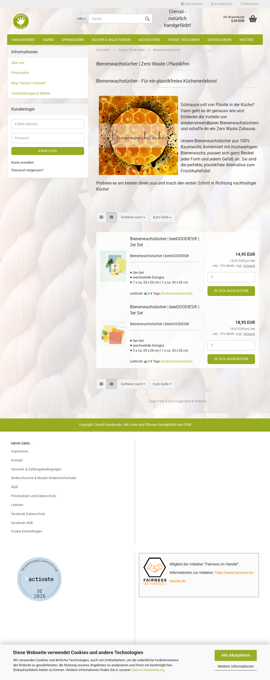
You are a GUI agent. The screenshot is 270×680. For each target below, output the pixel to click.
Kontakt (17, 460)
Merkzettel (249, 4)
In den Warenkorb (231, 291)
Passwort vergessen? (27, 170)
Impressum (19, 451)
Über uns (18, 63)
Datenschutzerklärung (147, 670)
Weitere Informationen (236, 666)
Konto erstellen (22, 162)
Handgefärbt (23, 40)
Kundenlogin (222, 4)
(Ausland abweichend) (176, 293)
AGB (14, 487)
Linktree (17, 505)
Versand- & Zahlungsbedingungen (36, 469)
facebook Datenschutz (28, 514)
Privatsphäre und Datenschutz (33, 496)
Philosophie (20, 73)
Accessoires (149, 40)
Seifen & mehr (220, 40)
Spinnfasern (73, 40)
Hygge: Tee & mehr (184, 40)
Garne (48, 40)
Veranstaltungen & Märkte (30, 93)
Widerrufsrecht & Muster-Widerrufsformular (43, 478)
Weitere (246, 40)
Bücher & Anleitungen (111, 40)
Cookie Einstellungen (26, 531)
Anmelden (47, 151)
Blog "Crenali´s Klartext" (28, 83)
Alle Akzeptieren (235, 655)
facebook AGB (22, 523)
